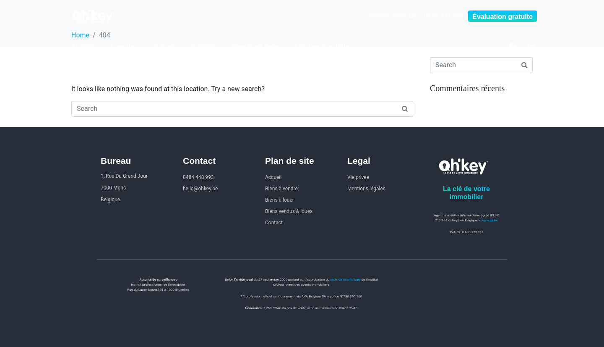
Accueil (82, 46)
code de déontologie (345, 279)
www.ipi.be (490, 220)
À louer (164, 46)
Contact (202, 46)
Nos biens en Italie (323, 46)
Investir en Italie (254, 46)
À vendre (123, 46)
